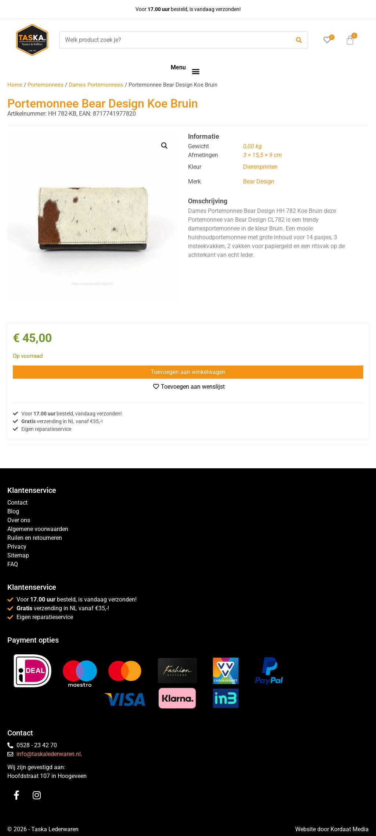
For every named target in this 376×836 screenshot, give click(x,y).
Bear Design (258, 181)
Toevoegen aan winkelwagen (188, 371)
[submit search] (299, 40)
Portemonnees (46, 84)
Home (14, 84)
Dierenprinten (260, 166)
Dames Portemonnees (96, 84)
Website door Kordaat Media (332, 829)
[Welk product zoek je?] (172, 40)
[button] (195, 71)
